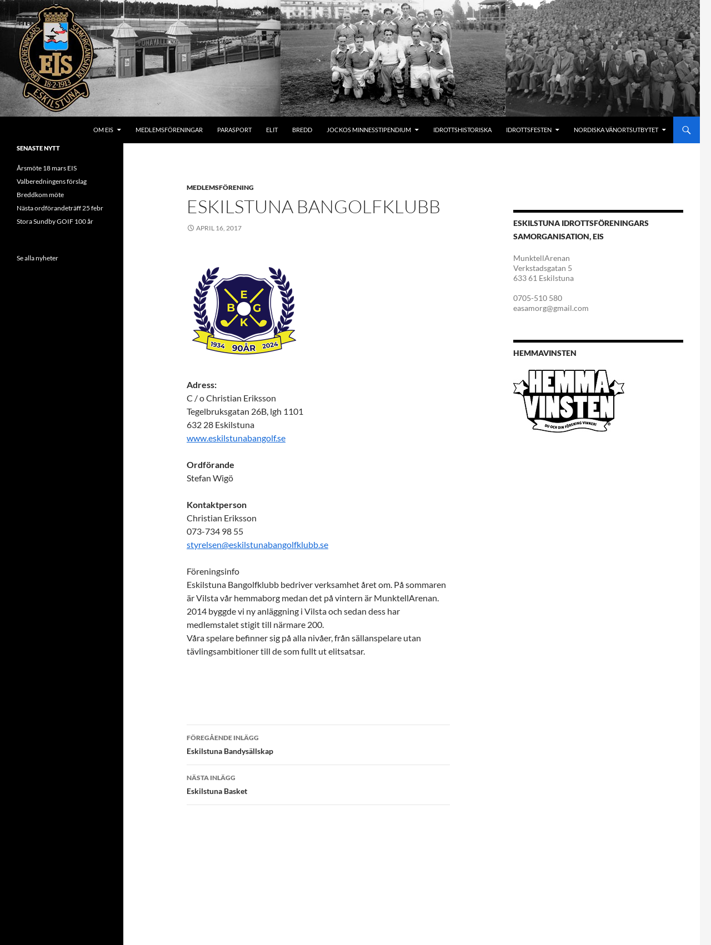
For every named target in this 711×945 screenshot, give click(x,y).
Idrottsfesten (529, 129)
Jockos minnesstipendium (369, 129)
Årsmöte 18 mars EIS (47, 168)
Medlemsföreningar (169, 129)
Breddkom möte (40, 194)
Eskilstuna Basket (318, 783)
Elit (272, 129)
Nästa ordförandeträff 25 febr (60, 208)
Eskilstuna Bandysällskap (318, 743)
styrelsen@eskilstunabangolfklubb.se (257, 544)
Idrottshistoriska (462, 129)
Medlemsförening (220, 187)
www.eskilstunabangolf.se (236, 438)
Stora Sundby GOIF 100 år (55, 221)
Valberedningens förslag (52, 181)
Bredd (302, 129)
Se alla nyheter (37, 258)
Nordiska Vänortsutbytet (616, 129)
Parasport (234, 129)
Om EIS (103, 129)
